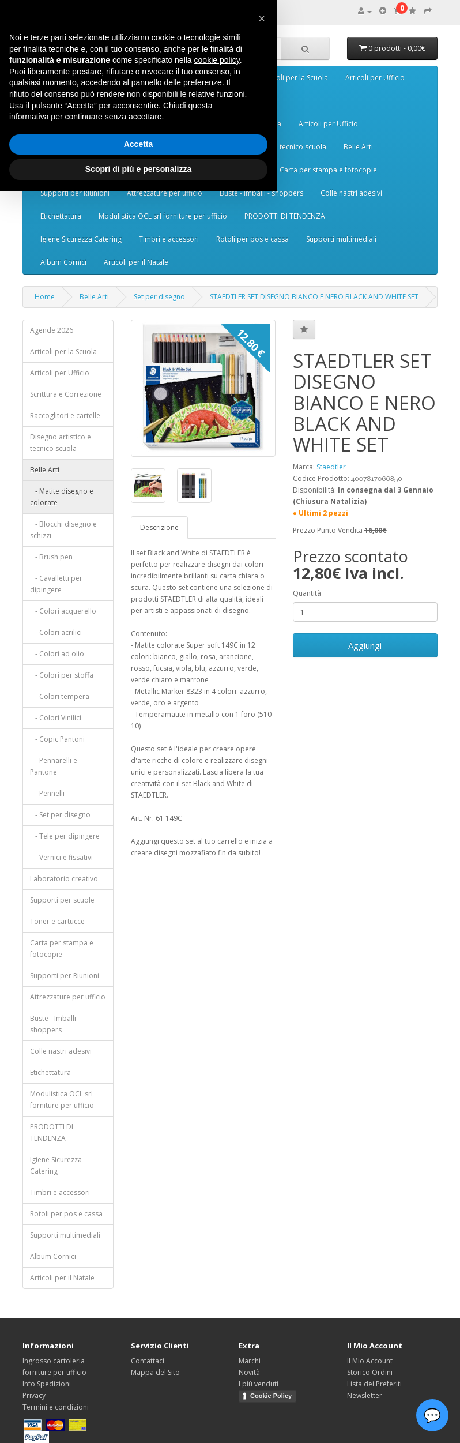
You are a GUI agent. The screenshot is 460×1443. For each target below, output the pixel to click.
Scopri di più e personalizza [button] (138, 169)
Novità (249, 1372)
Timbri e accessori (169, 239)
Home (45, 297)
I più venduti (258, 1384)
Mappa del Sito (155, 1372)
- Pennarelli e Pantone (53, 766)
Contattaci (147, 1361)
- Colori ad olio (57, 654)
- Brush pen (51, 557)
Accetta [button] (138, 144)
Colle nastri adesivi (351, 193)
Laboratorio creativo (64, 879)
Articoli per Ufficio (375, 77)
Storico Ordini (370, 1372)
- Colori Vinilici (55, 718)
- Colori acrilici (56, 632)
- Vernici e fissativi (61, 857)
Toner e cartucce (57, 921)
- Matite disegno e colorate (61, 497)
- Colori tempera (59, 696)
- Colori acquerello (63, 611)
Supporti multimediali (341, 239)
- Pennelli (47, 793)
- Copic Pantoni (57, 739)
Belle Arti (358, 147)
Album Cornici (63, 262)
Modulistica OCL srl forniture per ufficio (163, 216)
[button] (261, 18)
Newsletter (364, 1395)
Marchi (250, 1361)
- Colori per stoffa (61, 675)
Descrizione (159, 527)
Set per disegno (159, 297)
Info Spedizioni (46, 1384)
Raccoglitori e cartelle (65, 415)
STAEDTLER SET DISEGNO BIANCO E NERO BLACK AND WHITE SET (314, 297)
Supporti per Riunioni (75, 193)
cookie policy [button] (217, 60)
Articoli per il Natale (136, 262)
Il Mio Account (370, 1361)
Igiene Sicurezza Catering (81, 239)
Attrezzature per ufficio (164, 193)
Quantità (307, 593)
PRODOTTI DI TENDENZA (284, 216)
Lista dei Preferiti (374, 1384)
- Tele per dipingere (65, 836)
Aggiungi (365, 645)
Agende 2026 (51, 330)
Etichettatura (60, 216)
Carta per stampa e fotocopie (328, 170)
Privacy (34, 1395)
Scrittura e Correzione (65, 394)
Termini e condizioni (55, 1407)
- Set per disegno (60, 815)
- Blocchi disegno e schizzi (63, 529)
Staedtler (331, 467)
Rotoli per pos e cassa (252, 239)
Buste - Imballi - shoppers (261, 193)
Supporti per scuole (62, 900)
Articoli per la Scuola (294, 77)
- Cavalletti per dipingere (56, 584)
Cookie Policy (271, 1395)
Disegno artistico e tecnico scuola (60, 442)
